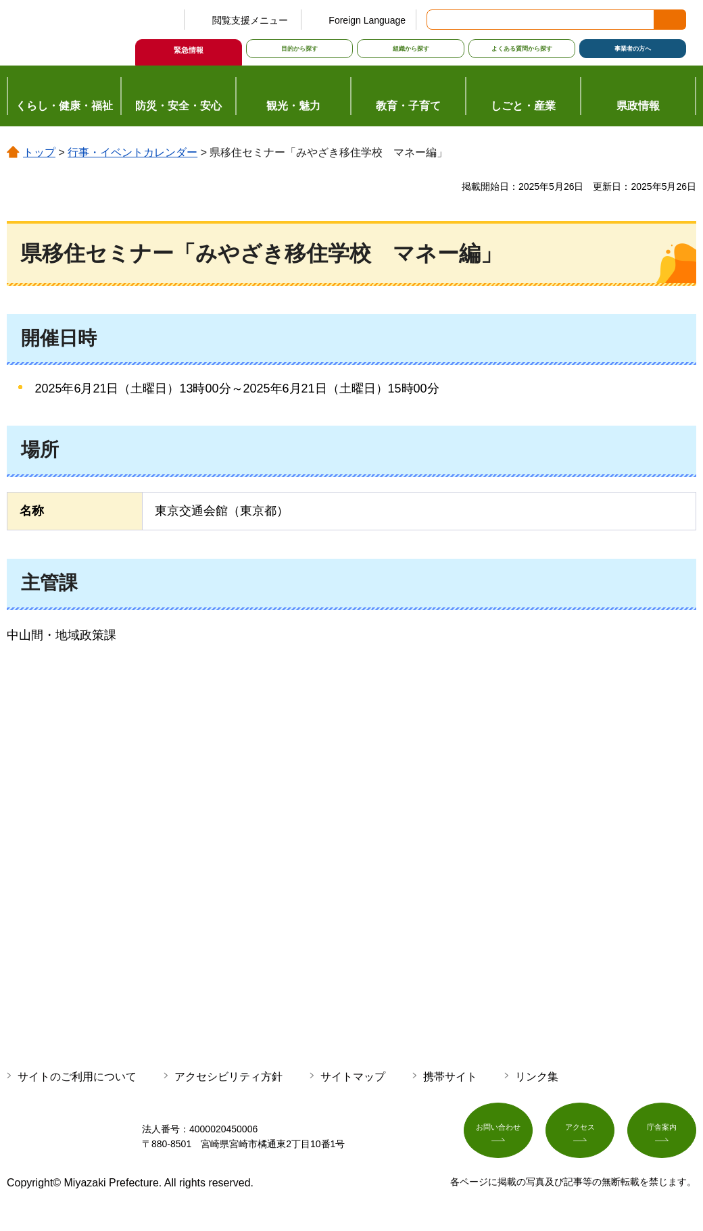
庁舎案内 (662, 1134)
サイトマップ (352, 1076)
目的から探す (299, 48)
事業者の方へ (632, 48)
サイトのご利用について (77, 1076)
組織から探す (411, 48)
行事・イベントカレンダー (132, 152)
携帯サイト (450, 1076)
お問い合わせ (498, 1134)
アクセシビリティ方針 (228, 1076)
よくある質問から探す (521, 48)
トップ (39, 152)
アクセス (580, 1134)
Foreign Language (367, 20)
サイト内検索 (438, 19)
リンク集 (536, 1076)
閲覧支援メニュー (250, 20)
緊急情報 (188, 50)
